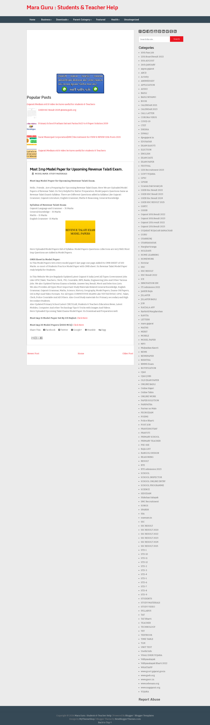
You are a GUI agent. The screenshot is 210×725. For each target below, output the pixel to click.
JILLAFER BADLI (149, 299)
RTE (143, 465)
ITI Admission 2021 (150, 287)
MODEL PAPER (41, 174)
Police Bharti (147, 420)
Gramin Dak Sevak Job (152, 186)
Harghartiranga (148, 247)
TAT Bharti (146, 619)
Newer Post (33, 353)
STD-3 (144, 570)
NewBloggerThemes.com (128, 719)
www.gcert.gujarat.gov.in (153, 671)
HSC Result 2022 (149, 275)
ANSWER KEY (147, 81)
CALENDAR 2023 (149, 109)
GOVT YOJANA (148, 174)
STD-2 (144, 566)
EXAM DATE (147, 158)
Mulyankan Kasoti (149, 348)
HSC (143, 267)
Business (46, 19)
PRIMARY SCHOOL (150, 437)
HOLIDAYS (146, 251)
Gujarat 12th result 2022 (153, 222)
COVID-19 (145, 121)
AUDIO (144, 89)
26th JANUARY (148, 65)
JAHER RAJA (147, 291)
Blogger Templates (144, 715)
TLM (143, 643)
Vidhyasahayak (148, 659)
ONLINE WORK (148, 396)
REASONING (147, 457)
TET (143, 631)
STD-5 (144, 578)
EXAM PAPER (147, 162)
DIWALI (144, 133)
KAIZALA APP (148, 307)
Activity (145, 77)
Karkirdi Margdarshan (152, 311)
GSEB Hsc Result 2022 (152, 190)
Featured (100, 19)
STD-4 (144, 574)
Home (32, 19)
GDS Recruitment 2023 (152, 170)
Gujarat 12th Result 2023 (153, 226)
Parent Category (82, 19)
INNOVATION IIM (149, 283)
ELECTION (146, 149)
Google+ (76, 330)
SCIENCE (145, 489)
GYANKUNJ (146, 238)
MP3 (143, 344)
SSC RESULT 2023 (149, 538)
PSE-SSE (145, 445)
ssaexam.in (146, 517)
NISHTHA (146, 360)
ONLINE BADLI (148, 384)
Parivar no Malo (149, 408)
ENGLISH (145, 153)
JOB (143, 303)
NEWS (144, 352)
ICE (142, 279)
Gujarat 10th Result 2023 (153, 218)
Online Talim (147, 392)
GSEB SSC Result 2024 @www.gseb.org (57, 110)
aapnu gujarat (147, 69)
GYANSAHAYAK (148, 242)
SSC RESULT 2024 (149, 542)
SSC (143, 522)
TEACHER (146, 623)
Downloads (62, 19)
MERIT (144, 331)
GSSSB (144, 210)
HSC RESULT (147, 271)
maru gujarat (147, 323)
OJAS (143, 372)
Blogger (129, 715)
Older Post (127, 353)
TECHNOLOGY (148, 627)
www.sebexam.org (150, 683)
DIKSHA (145, 129)
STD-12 (144, 562)
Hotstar (145, 263)
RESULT (145, 461)
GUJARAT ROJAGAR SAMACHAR (157, 230)
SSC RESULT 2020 (149, 530)
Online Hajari (147, 388)
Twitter (63, 330)
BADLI (144, 93)
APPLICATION (148, 85)
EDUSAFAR (146, 141)
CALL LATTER (147, 113)
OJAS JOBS (146, 376)
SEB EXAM (146, 493)
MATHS (144, 327)
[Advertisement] (80, 51)
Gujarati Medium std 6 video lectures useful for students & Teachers (72, 150)
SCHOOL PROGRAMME (152, 485)
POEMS (144, 416)
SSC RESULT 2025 (149, 546)
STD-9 (144, 594)
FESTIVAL (146, 166)
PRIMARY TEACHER (151, 441)
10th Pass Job (147, 52)
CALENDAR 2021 (149, 105)
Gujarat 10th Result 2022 (153, 214)
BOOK (144, 101)
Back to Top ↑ (105, 722)
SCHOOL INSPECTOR (151, 477)
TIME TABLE (147, 639)
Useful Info (146, 651)
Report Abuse (149, 699)
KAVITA (145, 315)
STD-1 (144, 550)
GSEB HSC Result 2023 (152, 194)
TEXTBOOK (146, 635)
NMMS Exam (147, 364)
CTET (143, 125)
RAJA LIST (146, 449)
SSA (143, 513)
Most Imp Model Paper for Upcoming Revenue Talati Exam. (76, 169)
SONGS (144, 505)
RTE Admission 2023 (151, 469)
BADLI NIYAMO (148, 97)
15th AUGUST (147, 60)
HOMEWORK (147, 259)
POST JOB (146, 424)
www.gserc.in (147, 679)
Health (115, 19)
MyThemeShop (87, 719)
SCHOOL (145, 473)
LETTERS (145, 319)
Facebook (49, 330)
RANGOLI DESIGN (150, 453)
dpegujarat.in (147, 137)
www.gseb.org (148, 675)
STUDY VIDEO (148, 606)
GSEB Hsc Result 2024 (152, 198)
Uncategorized (131, 19)
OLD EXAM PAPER (150, 380)
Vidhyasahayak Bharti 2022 (154, 663)
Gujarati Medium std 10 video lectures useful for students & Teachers (61, 104)
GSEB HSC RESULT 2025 (153, 202)
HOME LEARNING (150, 255)
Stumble (90, 330)
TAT (143, 615)
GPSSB (144, 182)
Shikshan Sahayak (149, 497)
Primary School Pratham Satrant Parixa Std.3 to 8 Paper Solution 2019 (73, 123)
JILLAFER (145, 295)
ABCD (144, 73)
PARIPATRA (146, 404)
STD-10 (144, 554)
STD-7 (144, 586)
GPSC (143, 178)
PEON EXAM (147, 412)
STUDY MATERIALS (58, 174)
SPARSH (145, 509)
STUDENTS (146, 598)
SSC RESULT (147, 526)
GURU (144, 234)
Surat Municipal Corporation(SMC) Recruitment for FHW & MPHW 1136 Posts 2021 (79, 137)
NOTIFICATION (148, 368)
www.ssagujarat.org (150, 687)
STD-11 (144, 558)
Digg (102, 330)
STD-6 (144, 582)
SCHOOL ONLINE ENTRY (153, 481)
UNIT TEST (146, 647)
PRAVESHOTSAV (149, 429)
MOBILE (145, 335)
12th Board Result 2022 (152, 56)
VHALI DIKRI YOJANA (151, 655)
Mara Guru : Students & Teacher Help (72, 7)
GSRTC (144, 206)
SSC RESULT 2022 (149, 534)
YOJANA (145, 691)
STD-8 (144, 590)
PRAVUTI (145, 433)
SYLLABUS (146, 611)
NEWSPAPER (147, 356)
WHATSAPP (146, 667)
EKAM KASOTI (148, 145)
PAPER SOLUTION (150, 400)
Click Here (82, 318)
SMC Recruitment (150, 501)
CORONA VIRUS (149, 117)
